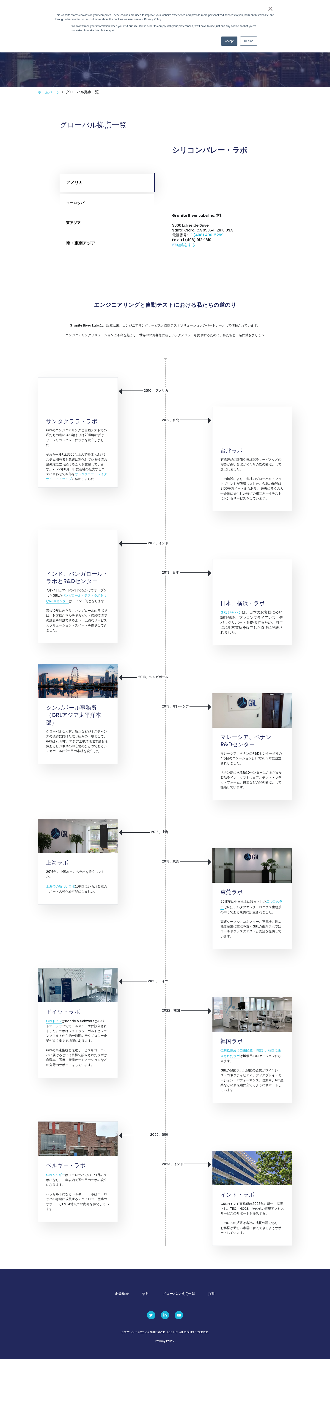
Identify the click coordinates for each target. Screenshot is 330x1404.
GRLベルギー (55, 1215)
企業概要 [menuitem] (122, 1338)
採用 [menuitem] (211, 1338)
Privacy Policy (165, 1386)
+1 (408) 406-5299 (206, 258)
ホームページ (49, 112)
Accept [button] (229, 41)
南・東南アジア (80, 263)
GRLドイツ (54, 1058)
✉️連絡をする (183, 269)
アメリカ (74, 202)
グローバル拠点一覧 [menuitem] (178, 1338)
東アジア (74, 243)
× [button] (270, 9)
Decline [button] (248, 41)
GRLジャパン (231, 639)
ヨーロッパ (76, 222)
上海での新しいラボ (60, 921)
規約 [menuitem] (145, 1338)
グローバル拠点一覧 (82, 111)
